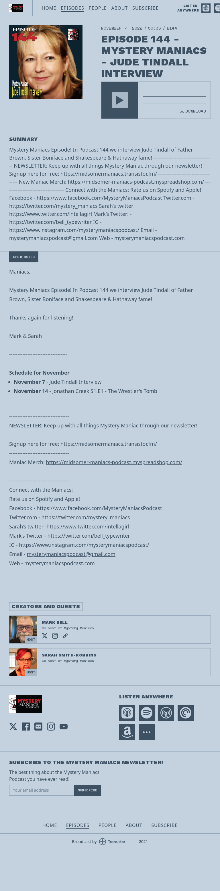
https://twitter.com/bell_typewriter (89, 535)
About (119, 8)
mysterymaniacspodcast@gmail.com (71, 554)
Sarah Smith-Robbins (69, 655)
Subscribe (145, 8)
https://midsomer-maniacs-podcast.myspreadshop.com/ (114, 462)
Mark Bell (55, 622)
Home (49, 8)
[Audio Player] (156, 100)
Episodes (72, 8)
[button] (120, 100)
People (98, 8)
